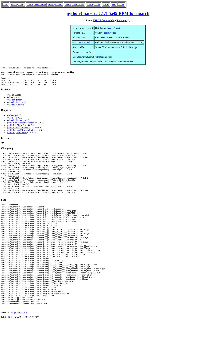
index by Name (93, 4)
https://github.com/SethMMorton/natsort (94, 57)
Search (121, 4)
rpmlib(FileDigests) (15, 129)
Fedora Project (113, 28)
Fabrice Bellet (7, 350)
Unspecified (84, 42)
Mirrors (106, 4)
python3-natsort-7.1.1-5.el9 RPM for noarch (108, 13)
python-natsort (13, 101)
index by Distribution (36, 4)
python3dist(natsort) (16, 108)
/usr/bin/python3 (14, 119)
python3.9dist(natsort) (16, 106)
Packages (122, 20)
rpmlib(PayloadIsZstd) (17, 136)
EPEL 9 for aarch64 (103, 20)
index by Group (17, 4)
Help (114, 4)
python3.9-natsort (14, 103)
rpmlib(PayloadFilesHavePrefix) (21, 134)
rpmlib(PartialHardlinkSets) (19, 131)
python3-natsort (14, 98)
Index (5, 4)
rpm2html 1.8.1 (20, 346)
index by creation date (74, 4)
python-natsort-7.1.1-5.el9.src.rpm (123, 47)
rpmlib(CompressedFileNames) (20, 126)
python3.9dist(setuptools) (18, 124)
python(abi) (12, 121)
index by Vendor (55, 4)
